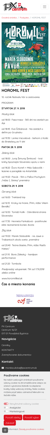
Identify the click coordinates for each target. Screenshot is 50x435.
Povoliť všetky (13, 417)
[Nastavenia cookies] (5, 430)
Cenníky (6, 345)
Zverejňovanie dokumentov (16, 354)
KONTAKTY (8, 349)
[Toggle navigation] (44, 6)
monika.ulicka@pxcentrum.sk (21, 367)
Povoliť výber (32, 417)
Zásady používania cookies (31, 429)
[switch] (6, 407)
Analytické (15, 407)
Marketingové (17, 411)
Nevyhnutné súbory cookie (24, 403)
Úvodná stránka (9, 17)
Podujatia (24, 17)
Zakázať (9, 422)
